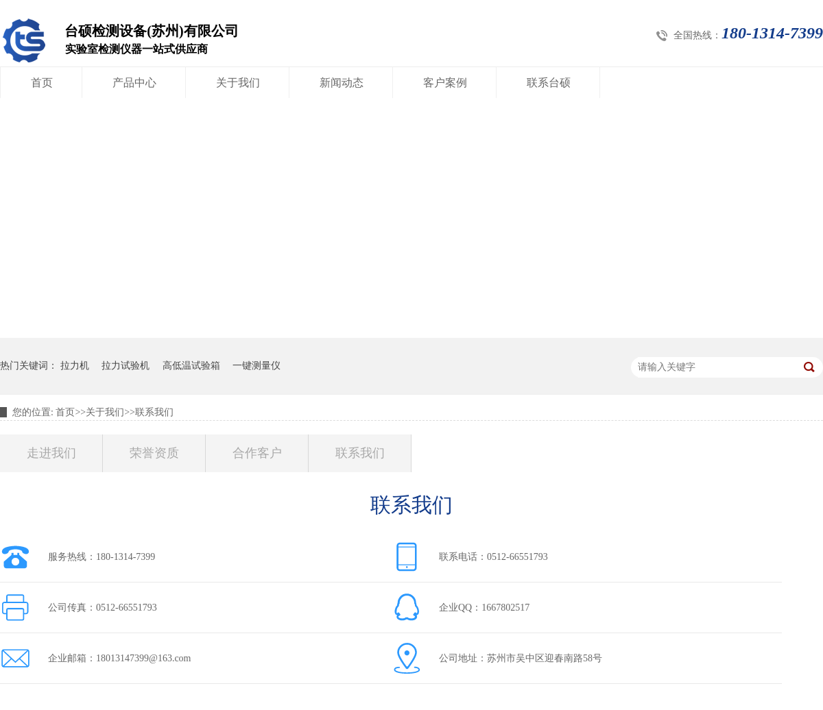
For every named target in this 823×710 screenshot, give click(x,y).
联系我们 (154, 412)
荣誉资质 (154, 453)
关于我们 (238, 82)
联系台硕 (549, 82)
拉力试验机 (126, 365)
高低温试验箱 (191, 365)
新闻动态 (341, 82)
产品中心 (134, 82)
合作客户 (257, 453)
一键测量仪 (256, 365)
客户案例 (445, 82)
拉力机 (74, 365)
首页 (42, 82)
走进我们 (51, 453)
